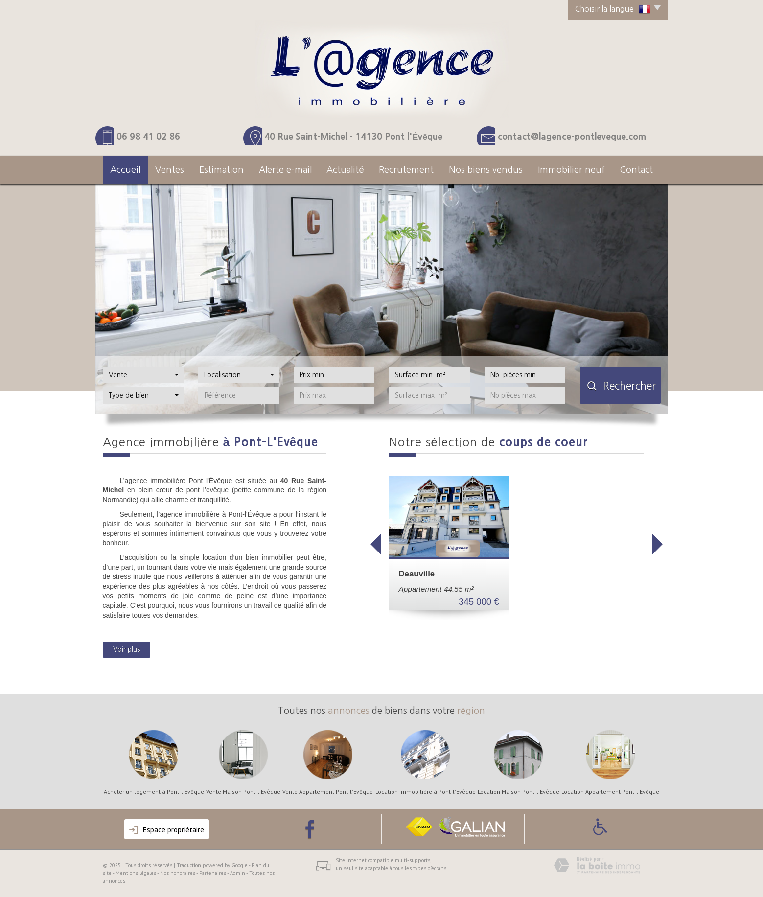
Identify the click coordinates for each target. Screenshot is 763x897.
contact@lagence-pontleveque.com (572, 136)
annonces (349, 710)
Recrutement (406, 169)
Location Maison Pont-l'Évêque (518, 792)
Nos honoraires (177, 873)
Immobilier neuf (571, 169)
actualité (345, 169)
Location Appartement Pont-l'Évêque (610, 792)
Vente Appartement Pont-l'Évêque (327, 792)
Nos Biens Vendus (486, 169)
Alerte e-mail (285, 169)
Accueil (125, 169)
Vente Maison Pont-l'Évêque (243, 792)
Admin (237, 873)
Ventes (169, 169)
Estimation (221, 169)
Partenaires (212, 873)
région (471, 710)
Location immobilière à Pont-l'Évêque (425, 792)
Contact (636, 169)
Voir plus (126, 649)
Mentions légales (136, 873)
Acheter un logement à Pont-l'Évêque (154, 792)
